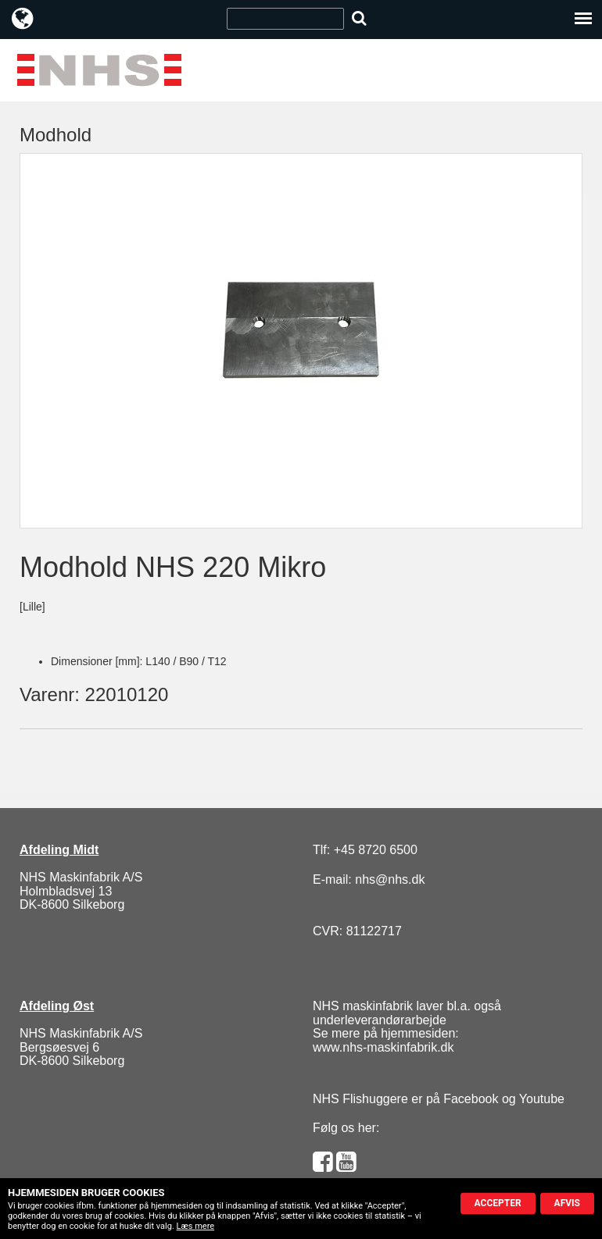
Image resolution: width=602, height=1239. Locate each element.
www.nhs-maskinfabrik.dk (383, 1047)
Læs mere (196, 1226)
